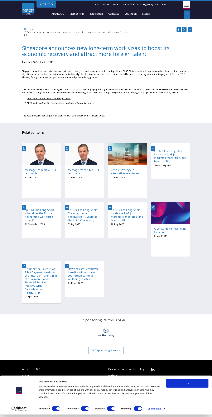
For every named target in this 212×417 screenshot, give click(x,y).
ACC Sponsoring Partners (106, 350)
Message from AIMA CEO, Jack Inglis (41, 171)
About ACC (58, 13)
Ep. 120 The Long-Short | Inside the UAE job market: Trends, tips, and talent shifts (170, 156)
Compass (113, 13)
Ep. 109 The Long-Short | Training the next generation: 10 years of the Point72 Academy (84, 215)
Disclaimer (113, 375)
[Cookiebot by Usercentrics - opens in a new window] (19, 411)
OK (187, 385)
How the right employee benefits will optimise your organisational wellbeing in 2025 (83, 274)
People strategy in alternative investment (125, 171)
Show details (154, 411)
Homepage (29, 29)
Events (146, 13)
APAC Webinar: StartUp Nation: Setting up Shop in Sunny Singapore (60, 102)
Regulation (96, 13)
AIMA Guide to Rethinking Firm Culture (170, 230)
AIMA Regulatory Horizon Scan (151, 4)
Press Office (128, 4)
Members (46, 4)
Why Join (26, 375)
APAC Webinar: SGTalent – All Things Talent (49, 98)
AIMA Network (102, 4)
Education (131, 13)
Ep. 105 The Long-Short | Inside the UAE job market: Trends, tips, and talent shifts (127, 215)
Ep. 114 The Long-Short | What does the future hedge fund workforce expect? (41, 215)
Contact (116, 4)
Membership (77, 13)
